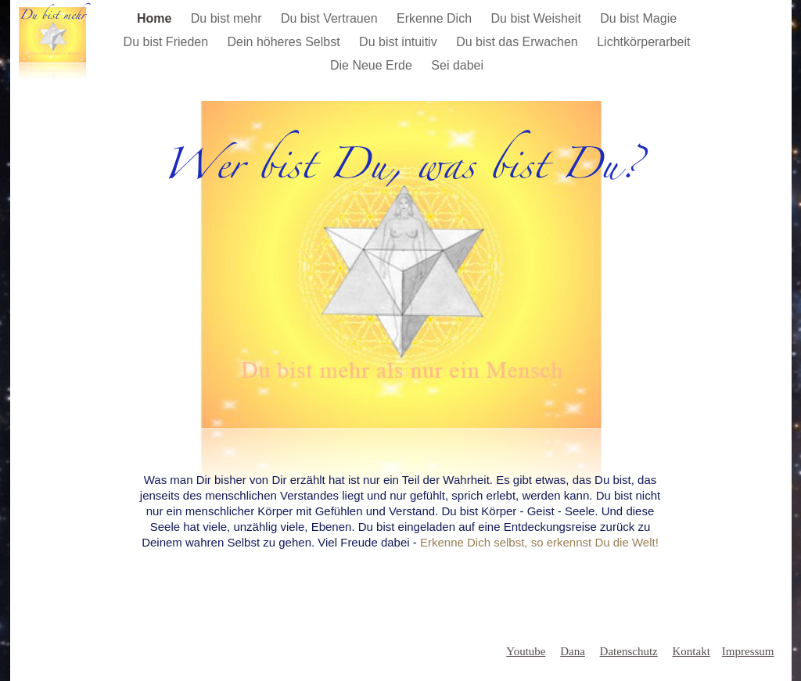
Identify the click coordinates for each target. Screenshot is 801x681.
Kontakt (691, 651)
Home (156, 18)
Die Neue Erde (372, 65)
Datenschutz (629, 651)
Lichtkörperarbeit (643, 41)
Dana (572, 651)
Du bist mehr (228, 18)
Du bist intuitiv (399, 41)
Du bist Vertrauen (331, 18)
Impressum (748, 651)
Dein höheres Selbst (286, 41)
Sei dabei (457, 65)
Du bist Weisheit (538, 18)
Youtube (525, 651)
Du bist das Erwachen (518, 41)
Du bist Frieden (168, 41)
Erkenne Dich (436, 18)
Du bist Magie (638, 18)
